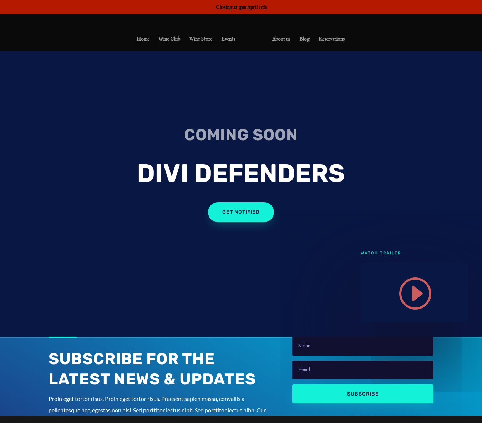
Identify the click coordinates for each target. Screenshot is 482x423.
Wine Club (171, 41)
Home (144, 41)
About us (280, 41)
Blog (303, 41)
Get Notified (241, 212)
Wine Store (202, 41)
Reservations (330, 41)
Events (230, 41)
